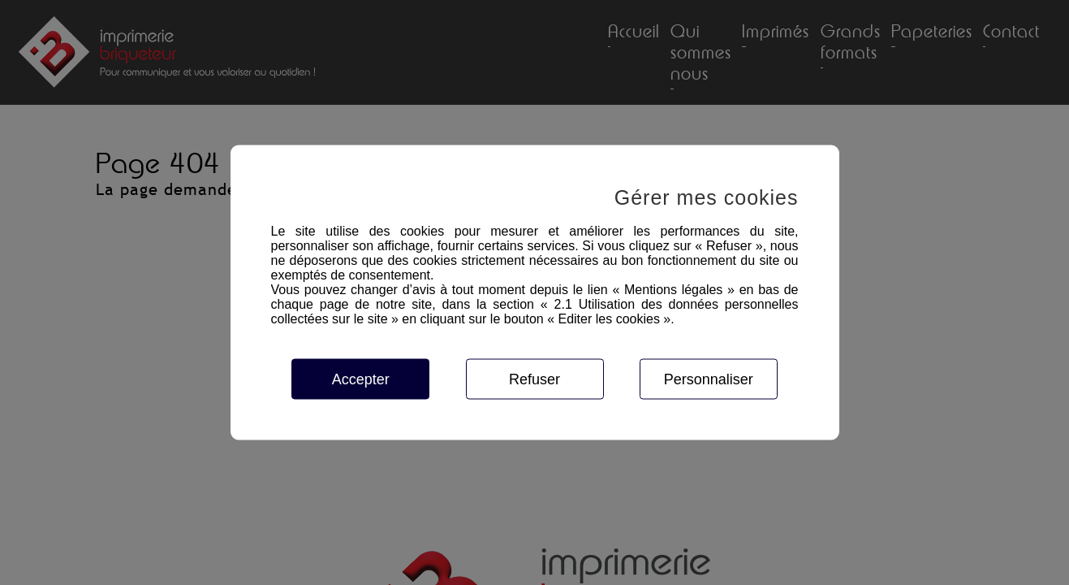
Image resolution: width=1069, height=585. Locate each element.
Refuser (534, 379)
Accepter (361, 379)
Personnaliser (708, 379)
